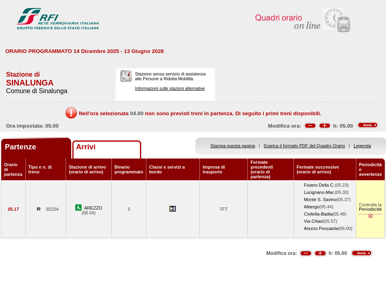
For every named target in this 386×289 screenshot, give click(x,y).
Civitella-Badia (318, 214)
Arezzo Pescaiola (321, 228)
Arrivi (86, 146)
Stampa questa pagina (232, 145)
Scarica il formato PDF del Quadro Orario (304, 145)
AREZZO (93, 208)
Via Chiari (313, 221)
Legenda (362, 145)
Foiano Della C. (319, 185)
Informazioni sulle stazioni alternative (170, 88)
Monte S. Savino (320, 199)
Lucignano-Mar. (319, 192)
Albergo (311, 206)
